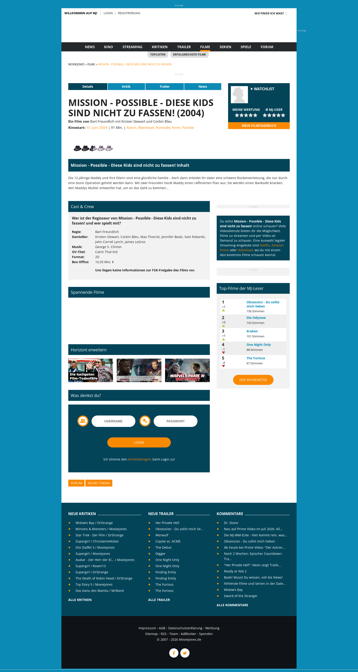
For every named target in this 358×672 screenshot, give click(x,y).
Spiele (246, 47)
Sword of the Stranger (241, 596)
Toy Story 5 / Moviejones (94, 584)
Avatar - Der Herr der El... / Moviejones (105, 560)
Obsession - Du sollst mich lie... (179, 529)
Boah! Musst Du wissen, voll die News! (253, 577)
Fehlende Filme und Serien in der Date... (255, 583)
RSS (163, 634)
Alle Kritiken (80, 600)
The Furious (256, 358)
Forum (267, 47)
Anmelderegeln (140, 459)
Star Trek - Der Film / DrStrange (100, 535)
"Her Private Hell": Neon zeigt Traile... (252, 565)
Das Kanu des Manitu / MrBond (100, 590)
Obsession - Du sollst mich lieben (263, 304)
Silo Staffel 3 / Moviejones (95, 547)
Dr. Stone (231, 523)
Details (87, 86)
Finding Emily (165, 572)
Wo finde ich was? (269, 13)
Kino (108, 47)
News (90, 47)
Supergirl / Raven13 (91, 566)
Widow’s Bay (233, 589)
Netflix (265, 245)
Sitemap (151, 634)
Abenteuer (146, 127)
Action (131, 127)
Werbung (212, 628)
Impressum (147, 628)
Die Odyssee (256, 317)
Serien (225, 47)
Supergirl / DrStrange (92, 572)
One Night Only (259, 344)
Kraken (252, 331)
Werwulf (161, 535)
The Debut (163, 547)
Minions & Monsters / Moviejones (101, 529)
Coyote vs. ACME (168, 541)
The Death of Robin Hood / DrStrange (104, 578)
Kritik (126, 86)
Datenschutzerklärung (185, 628)
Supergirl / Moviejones (93, 553)
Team (173, 634)
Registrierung (129, 13)
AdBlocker (188, 634)
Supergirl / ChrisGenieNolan (97, 541)
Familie (188, 127)
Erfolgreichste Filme (189, 54)
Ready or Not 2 (235, 571)
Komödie (163, 127)
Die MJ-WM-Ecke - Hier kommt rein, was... (255, 535)
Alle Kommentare (232, 605)
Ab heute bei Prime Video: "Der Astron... (254, 547)
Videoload (245, 250)
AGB (162, 628)
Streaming (132, 47)
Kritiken (160, 47)
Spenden (206, 634)
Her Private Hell (167, 523)
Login (108, 13)
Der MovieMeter (253, 380)
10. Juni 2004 (96, 127)
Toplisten (158, 54)
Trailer (184, 47)
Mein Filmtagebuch (259, 125)
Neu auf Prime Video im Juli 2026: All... (253, 529)
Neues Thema (99, 483)
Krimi (176, 127)
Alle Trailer (159, 600)
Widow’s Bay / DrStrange (94, 523)
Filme (205, 47)
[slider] (246, 115)
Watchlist (264, 89)
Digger (160, 553)
